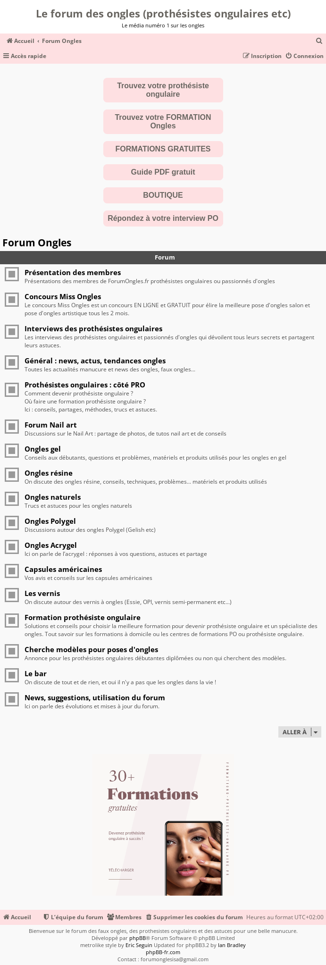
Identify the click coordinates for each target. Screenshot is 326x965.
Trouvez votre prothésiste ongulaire (163, 90)
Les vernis (42, 593)
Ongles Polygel (50, 521)
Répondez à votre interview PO (163, 218)
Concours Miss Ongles (63, 296)
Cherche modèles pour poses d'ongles (91, 649)
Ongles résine (49, 473)
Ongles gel (43, 448)
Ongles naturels (53, 497)
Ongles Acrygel (51, 545)
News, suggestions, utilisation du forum (95, 697)
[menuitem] (319, 41)
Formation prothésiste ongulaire (83, 617)
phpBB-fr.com (163, 952)
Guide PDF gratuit (163, 172)
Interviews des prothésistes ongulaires (93, 328)
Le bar (36, 673)
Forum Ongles (36, 242)
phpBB (137, 937)
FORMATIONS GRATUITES (162, 149)
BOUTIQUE (163, 195)
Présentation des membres (73, 272)
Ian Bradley (232, 944)
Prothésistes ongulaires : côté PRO (85, 384)
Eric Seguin (138, 944)
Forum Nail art (51, 424)
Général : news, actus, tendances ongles (95, 360)
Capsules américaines (63, 569)
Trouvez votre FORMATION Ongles (163, 121)
